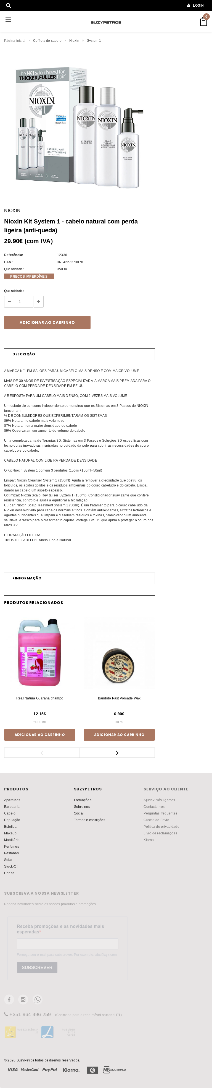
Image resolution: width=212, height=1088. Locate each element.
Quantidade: (14, 291)
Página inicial (14, 40)
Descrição (23, 354)
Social (79, 813)
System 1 (94, 40)
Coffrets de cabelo (47, 40)
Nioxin (74, 40)
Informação (27, 578)
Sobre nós (82, 807)
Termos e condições (89, 820)
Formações (82, 800)
